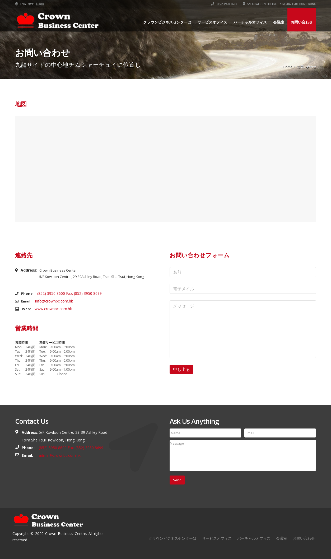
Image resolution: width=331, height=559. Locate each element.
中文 (31, 4)
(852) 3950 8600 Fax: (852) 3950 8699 (69, 293)
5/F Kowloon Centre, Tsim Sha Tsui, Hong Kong (279, 4)
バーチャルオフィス (250, 22)
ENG (23, 4)
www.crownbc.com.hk (53, 308)
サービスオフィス (212, 22)
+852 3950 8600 (224, 4)
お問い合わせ (302, 22)
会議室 (278, 22)
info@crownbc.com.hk (54, 301)
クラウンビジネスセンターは (167, 22)
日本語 (40, 4)
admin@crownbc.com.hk (60, 455)
